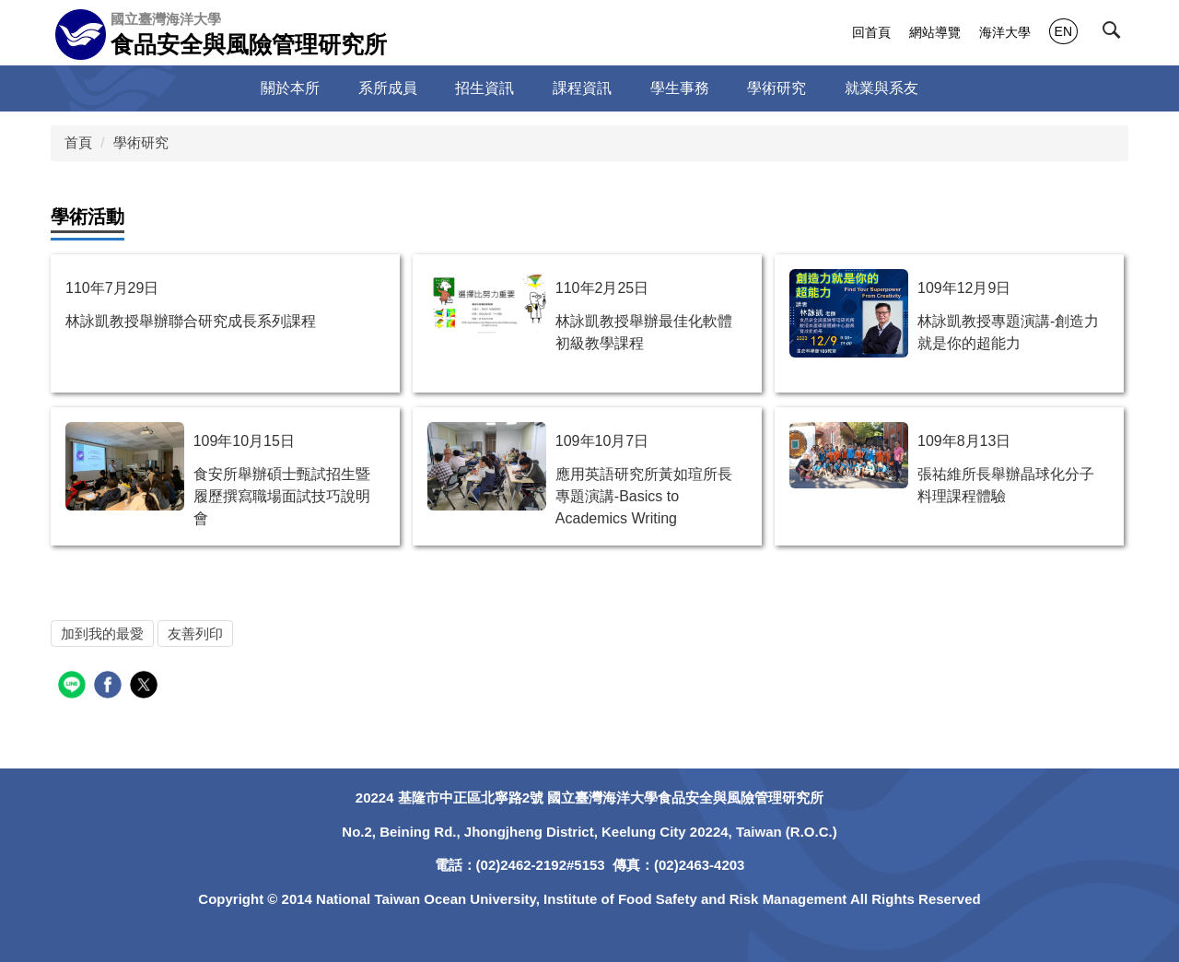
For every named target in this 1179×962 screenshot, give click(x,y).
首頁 (78, 142)
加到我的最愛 (102, 633)
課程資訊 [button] (582, 88)
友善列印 (195, 633)
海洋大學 (1005, 32)
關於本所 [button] (290, 88)
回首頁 (871, 32)
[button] (1115, 34)
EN (1063, 31)
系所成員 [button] (387, 88)
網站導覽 (935, 32)
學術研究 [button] (776, 88)
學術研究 (141, 142)
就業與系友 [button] (881, 88)
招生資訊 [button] (484, 88)
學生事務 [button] (679, 88)
